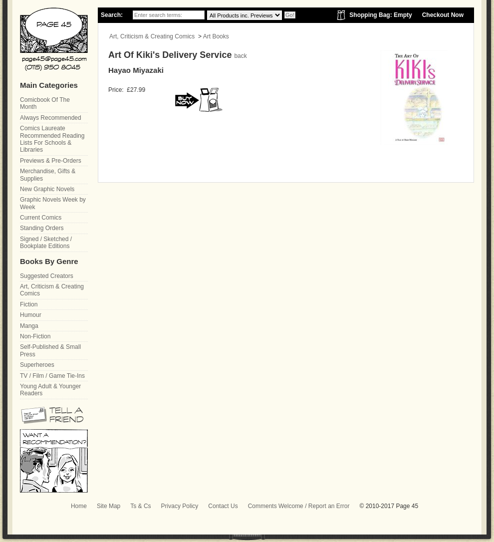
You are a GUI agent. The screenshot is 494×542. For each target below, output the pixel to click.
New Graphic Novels (47, 189)
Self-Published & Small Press (50, 350)
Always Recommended (50, 117)
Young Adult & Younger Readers (50, 390)
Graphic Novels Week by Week (53, 203)
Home (79, 506)
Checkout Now (443, 14)
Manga (29, 325)
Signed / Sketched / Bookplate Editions (46, 243)
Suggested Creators (46, 275)
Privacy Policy (180, 506)
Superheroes (37, 364)
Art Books (216, 36)
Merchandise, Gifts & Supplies (47, 175)
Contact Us (223, 506)
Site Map (108, 506)
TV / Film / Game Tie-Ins (52, 375)
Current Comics (40, 217)
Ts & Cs (140, 506)
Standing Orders (41, 228)
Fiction (28, 304)
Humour (30, 314)
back (240, 55)
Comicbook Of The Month (45, 103)
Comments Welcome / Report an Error (299, 506)
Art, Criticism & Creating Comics (152, 36)
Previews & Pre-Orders (50, 160)
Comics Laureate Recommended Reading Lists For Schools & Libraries (52, 139)
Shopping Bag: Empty (380, 14)
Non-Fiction (35, 336)
